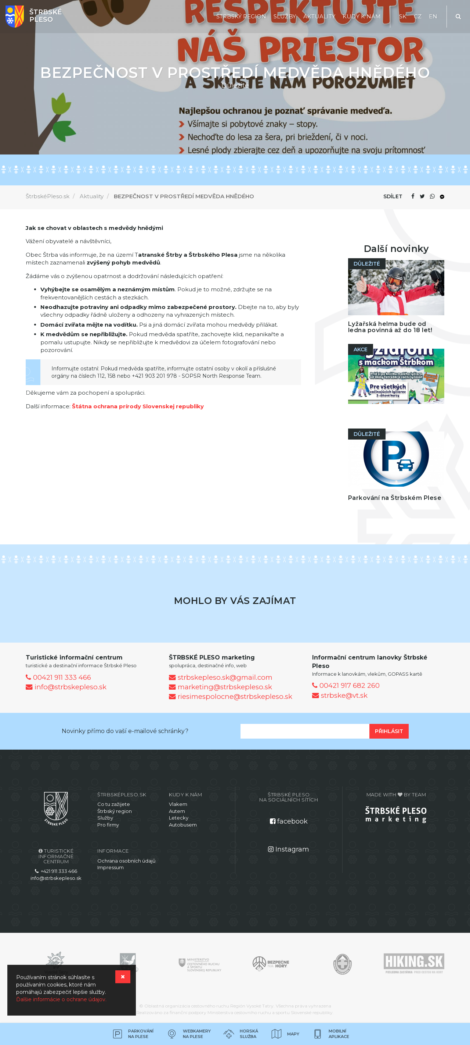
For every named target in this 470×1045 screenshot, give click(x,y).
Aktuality (319, 16)
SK (402, 16)
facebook (289, 821)
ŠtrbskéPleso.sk (47, 196)
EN (433, 16)
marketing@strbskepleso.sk (220, 687)
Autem (177, 811)
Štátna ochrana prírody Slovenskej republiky (138, 406)
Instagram (288, 849)
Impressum (110, 867)
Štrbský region (241, 16)
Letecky (178, 818)
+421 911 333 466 (56, 871)
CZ (418, 16)
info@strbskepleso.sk (66, 687)
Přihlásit (389, 731)
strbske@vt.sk (340, 695)
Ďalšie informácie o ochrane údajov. (61, 999)
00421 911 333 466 (58, 677)
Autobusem (183, 825)
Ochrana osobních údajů (126, 861)
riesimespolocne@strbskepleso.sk (230, 696)
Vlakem (178, 804)
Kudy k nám (362, 16)
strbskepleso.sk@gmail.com (220, 677)
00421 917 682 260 (346, 685)
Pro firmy (108, 825)
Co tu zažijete (113, 804)
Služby (285, 16)
